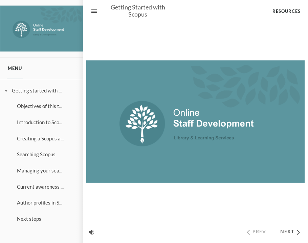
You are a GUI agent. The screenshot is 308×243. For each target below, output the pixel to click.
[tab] (15, 68)
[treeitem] (41, 154)
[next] (290, 232)
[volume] (91, 232)
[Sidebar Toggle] (91, 11)
